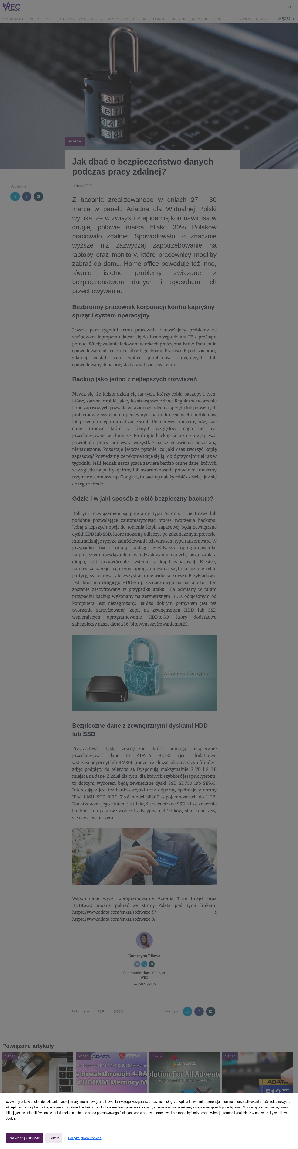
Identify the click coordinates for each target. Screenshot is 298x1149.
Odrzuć (54, 1138)
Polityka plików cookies (84, 1138)
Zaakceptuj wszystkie (24, 1138)
